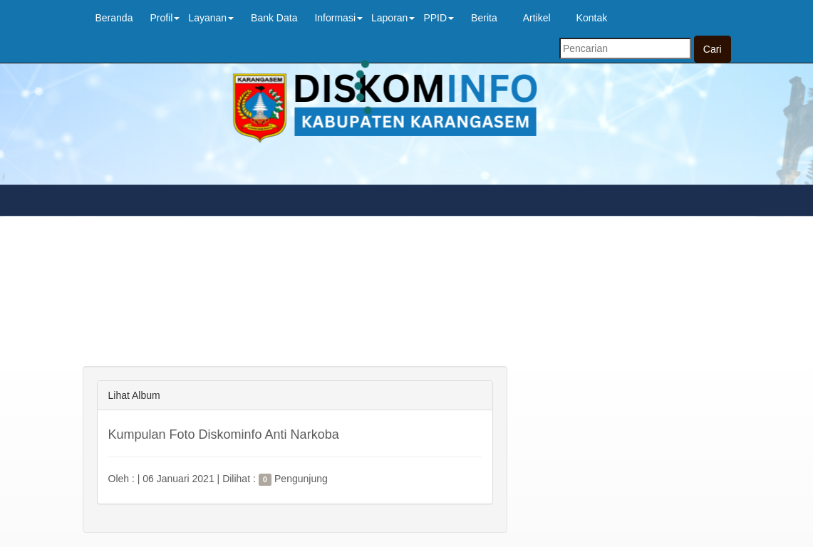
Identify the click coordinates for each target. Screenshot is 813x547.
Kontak (592, 18)
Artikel (537, 18)
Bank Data (274, 18)
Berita (484, 18)
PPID (438, 18)
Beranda (114, 18)
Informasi (338, 18)
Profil (165, 18)
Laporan (393, 18)
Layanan (211, 18)
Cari (712, 49)
